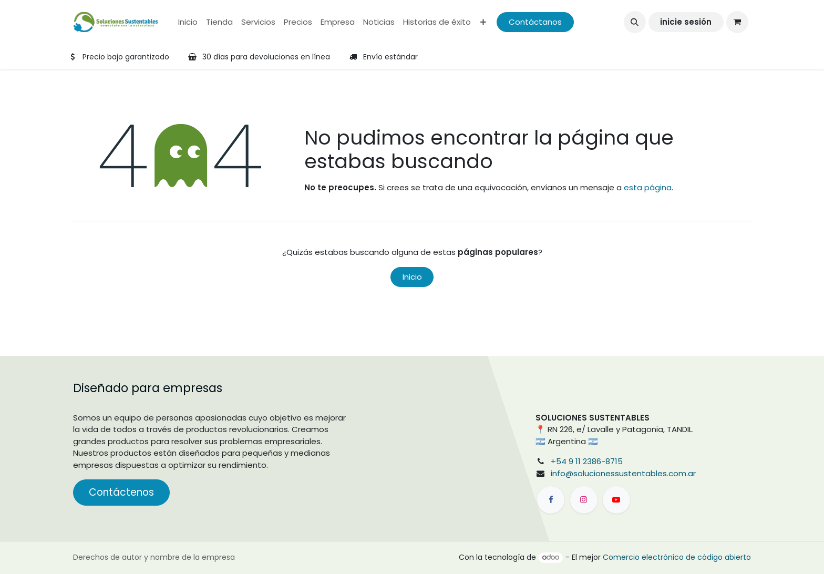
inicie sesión (686, 21)
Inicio (412, 276)
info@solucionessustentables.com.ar (623, 473)
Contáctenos (121, 492)
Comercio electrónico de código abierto (677, 557)
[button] (635, 22)
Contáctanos (535, 21)
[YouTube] (616, 500)
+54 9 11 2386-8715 (587, 461)
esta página (648, 187)
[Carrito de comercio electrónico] (737, 22)
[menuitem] (188, 22)
